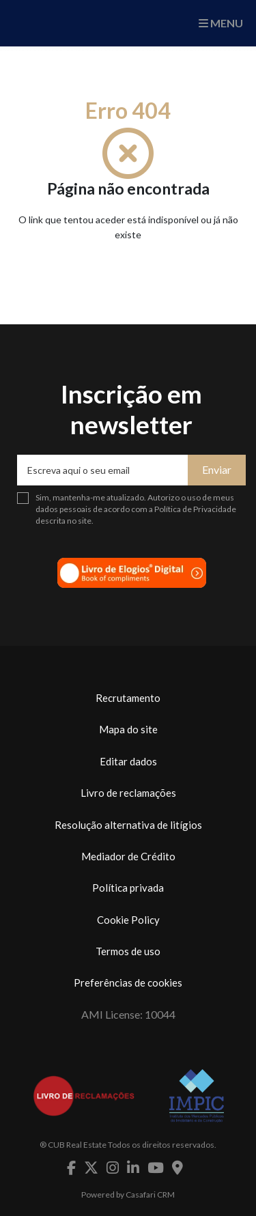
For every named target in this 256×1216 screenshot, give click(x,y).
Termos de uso (128, 951)
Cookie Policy (128, 920)
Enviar (216, 469)
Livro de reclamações (128, 793)
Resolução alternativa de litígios (128, 825)
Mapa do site (128, 729)
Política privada (128, 887)
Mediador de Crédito (128, 856)
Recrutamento (128, 698)
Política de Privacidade (195, 509)
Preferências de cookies (128, 982)
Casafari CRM (150, 1194)
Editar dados (128, 761)
